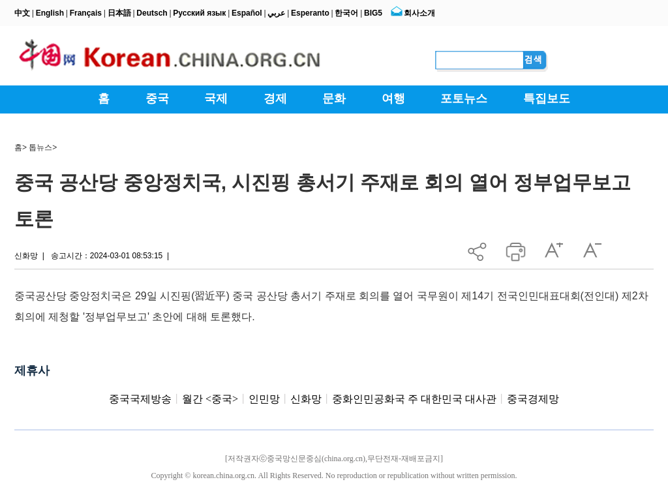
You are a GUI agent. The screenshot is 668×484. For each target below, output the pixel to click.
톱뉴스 (40, 147)
